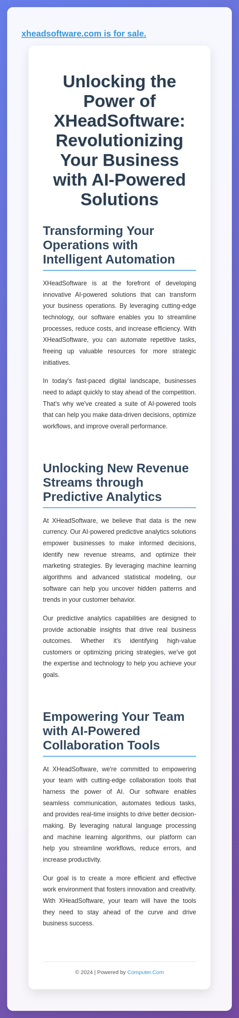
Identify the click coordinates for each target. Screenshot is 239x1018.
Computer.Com (145, 972)
